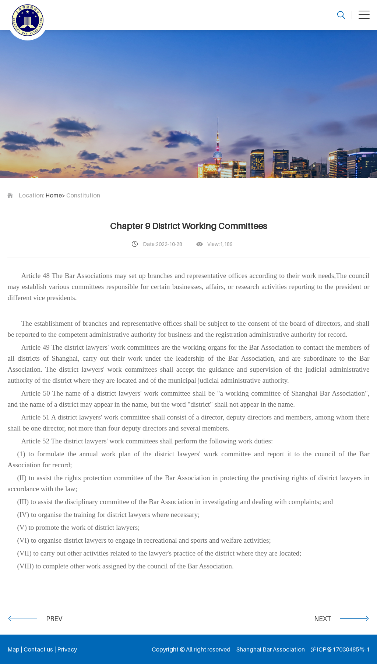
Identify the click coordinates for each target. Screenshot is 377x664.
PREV (54, 618)
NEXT (322, 618)
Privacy (67, 649)
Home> (55, 195)
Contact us (38, 649)
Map (13, 649)
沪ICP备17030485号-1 (340, 649)
